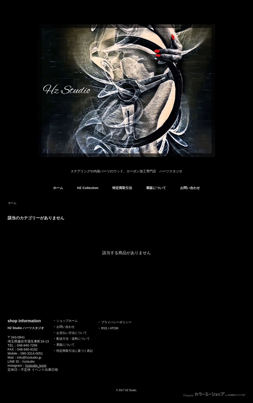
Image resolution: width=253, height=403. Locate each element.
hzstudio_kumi (35, 365)
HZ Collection (87, 188)
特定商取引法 (122, 188)
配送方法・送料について (73, 338)
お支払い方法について (71, 333)
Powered (214, 395)
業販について (156, 188)
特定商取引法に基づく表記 (74, 351)
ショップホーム (67, 321)
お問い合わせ (190, 188)
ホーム (58, 188)
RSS (104, 328)
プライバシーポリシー (116, 322)
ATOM (114, 328)
